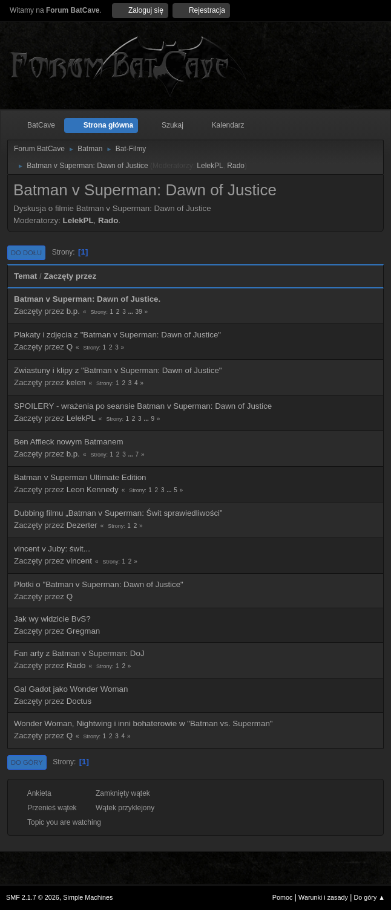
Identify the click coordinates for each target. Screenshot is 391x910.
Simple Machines (88, 897)
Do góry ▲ (369, 897)
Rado (236, 165)
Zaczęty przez (70, 276)
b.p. (73, 311)
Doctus (79, 701)
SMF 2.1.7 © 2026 (32, 897)
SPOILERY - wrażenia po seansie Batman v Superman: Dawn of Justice (143, 406)
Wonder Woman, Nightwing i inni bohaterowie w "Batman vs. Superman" (143, 723)
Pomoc (282, 897)
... (131, 311)
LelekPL (210, 165)
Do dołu (26, 252)
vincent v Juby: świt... (52, 548)
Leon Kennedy (93, 489)
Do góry (27, 762)
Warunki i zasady (323, 897)
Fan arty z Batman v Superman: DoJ (79, 653)
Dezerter (82, 525)
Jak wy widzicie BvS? (52, 618)
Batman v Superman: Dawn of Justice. (87, 299)
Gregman (83, 630)
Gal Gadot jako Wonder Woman (71, 689)
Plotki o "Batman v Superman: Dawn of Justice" (98, 584)
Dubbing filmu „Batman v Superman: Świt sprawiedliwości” (118, 513)
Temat (25, 276)
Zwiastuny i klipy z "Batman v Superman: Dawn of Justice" (118, 370)
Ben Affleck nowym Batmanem (68, 441)
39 (139, 311)
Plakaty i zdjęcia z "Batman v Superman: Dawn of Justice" (117, 334)
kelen (76, 382)
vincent (79, 560)
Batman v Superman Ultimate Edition (80, 477)
